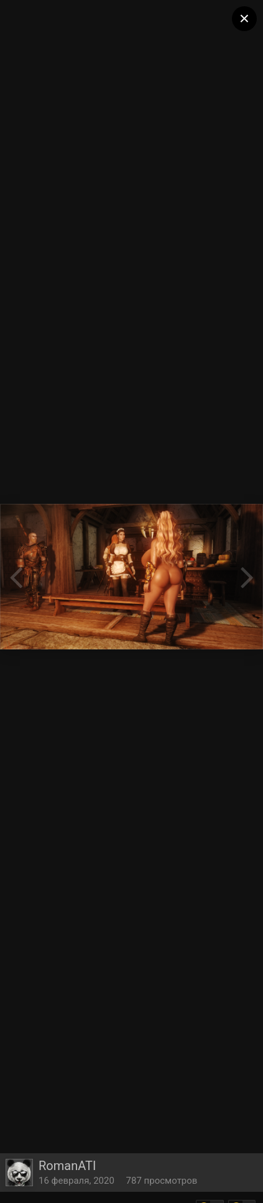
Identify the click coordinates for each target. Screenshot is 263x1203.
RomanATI (67, 1165)
